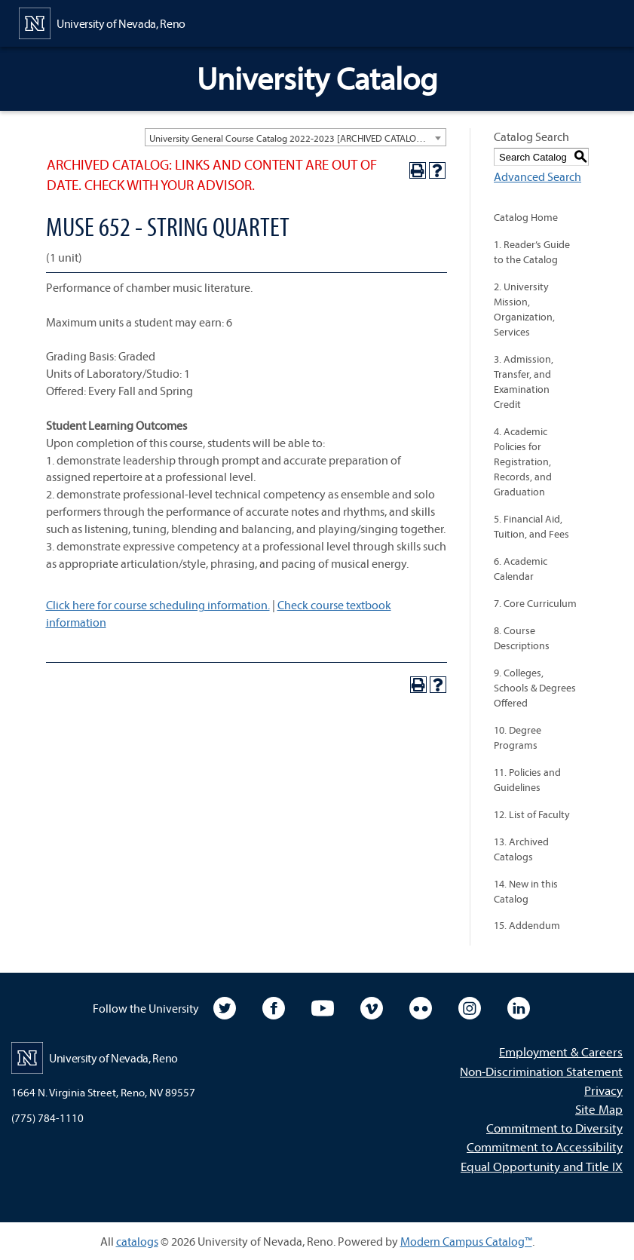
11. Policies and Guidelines (527, 779)
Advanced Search (537, 176)
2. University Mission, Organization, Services (524, 309)
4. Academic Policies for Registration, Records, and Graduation (523, 461)
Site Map (599, 1109)
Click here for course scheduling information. (158, 604)
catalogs (137, 1241)
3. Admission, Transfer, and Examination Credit (523, 381)
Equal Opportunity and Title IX (542, 1166)
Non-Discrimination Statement (541, 1071)
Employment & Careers (561, 1051)
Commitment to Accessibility (545, 1146)
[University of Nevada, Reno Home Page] (102, 21)
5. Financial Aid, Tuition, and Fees (531, 526)
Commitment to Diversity (554, 1128)
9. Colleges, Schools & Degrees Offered (535, 688)
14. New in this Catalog (526, 891)
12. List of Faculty (532, 814)
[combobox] (295, 137)
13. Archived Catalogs (521, 849)
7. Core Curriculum (535, 603)
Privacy (603, 1090)
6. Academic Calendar (520, 568)
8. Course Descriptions (522, 638)
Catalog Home (526, 217)
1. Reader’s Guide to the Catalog (532, 252)
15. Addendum (527, 925)
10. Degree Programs (517, 737)
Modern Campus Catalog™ (466, 1241)
